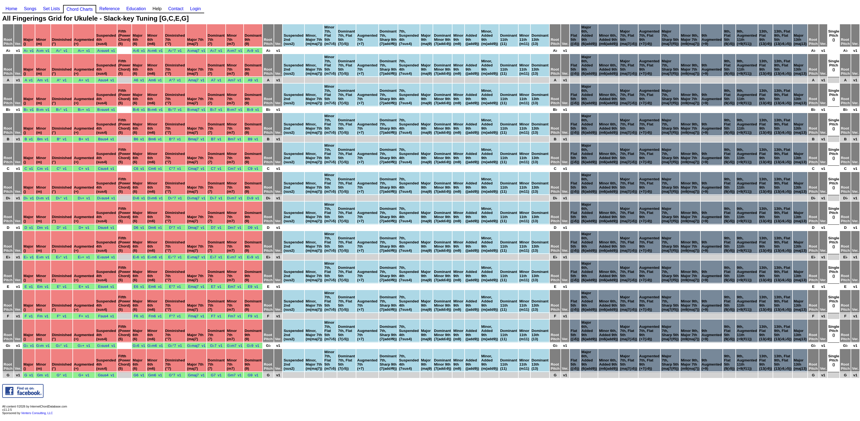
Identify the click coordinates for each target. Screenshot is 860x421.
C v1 (29, 169)
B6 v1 (139, 139)
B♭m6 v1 (155, 110)
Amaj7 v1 (196, 80)
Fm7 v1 (234, 316)
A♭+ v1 (84, 51)
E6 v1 (139, 287)
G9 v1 (253, 375)
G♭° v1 (62, 346)
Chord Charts (79, 9)
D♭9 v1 (253, 198)
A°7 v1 (175, 80)
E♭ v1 (29, 257)
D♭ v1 (29, 198)
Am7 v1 (234, 80)
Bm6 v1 (155, 139)
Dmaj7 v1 (196, 228)
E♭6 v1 (139, 257)
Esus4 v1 (106, 287)
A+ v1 (84, 80)
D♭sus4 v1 (106, 198)
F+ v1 (84, 316)
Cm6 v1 (155, 169)
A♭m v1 (42, 51)
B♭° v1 (62, 110)
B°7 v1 (175, 139)
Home (11, 8)
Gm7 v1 (234, 375)
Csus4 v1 (106, 169)
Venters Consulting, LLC (37, 413)
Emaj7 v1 (196, 287)
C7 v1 (216, 169)
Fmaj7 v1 (196, 316)
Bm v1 (42, 139)
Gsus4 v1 (106, 375)
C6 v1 (139, 169)
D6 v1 (139, 228)
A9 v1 (253, 80)
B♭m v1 (42, 110)
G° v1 (61, 375)
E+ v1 (84, 287)
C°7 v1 (175, 169)
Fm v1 (42, 316)
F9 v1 (253, 316)
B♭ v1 (29, 110)
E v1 (29, 287)
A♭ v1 (29, 51)
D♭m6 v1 (155, 198)
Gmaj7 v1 (196, 375)
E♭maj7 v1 (196, 257)
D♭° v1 (62, 198)
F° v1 (62, 316)
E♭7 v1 (216, 257)
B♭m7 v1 (234, 110)
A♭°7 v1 (175, 51)
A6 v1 (139, 80)
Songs (30, 8)
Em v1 (42, 287)
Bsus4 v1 (106, 139)
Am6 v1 (155, 80)
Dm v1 (43, 228)
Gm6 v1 (155, 375)
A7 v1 (216, 80)
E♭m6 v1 (155, 257)
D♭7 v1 (216, 198)
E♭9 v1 (253, 257)
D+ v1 (84, 228)
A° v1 (62, 80)
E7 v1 (216, 287)
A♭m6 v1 (155, 51)
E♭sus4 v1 (106, 257)
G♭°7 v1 (175, 346)
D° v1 (62, 228)
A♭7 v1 (216, 51)
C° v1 (62, 169)
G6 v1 (139, 375)
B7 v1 (216, 139)
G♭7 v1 (216, 346)
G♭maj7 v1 (196, 346)
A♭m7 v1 (234, 51)
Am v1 (42, 80)
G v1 (28, 375)
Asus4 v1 (106, 80)
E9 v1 (253, 287)
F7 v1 (216, 316)
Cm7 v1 (235, 169)
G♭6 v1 (139, 346)
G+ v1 (84, 375)
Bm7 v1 (234, 139)
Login (195, 8)
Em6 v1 (155, 287)
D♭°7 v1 (175, 198)
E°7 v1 (175, 287)
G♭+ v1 (84, 346)
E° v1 (62, 287)
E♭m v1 (42, 257)
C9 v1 (253, 169)
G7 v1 (216, 375)
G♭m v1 (43, 346)
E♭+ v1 (84, 257)
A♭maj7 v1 (196, 51)
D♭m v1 (43, 198)
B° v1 (62, 139)
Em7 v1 (234, 287)
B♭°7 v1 (175, 110)
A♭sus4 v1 (106, 51)
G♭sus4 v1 (106, 346)
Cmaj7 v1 (196, 169)
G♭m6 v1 (155, 346)
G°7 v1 (175, 375)
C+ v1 (84, 169)
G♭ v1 (28, 346)
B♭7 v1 (216, 110)
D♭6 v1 (139, 198)
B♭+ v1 (84, 110)
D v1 (29, 228)
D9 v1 (253, 228)
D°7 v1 (175, 228)
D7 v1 (216, 228)
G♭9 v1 (253, 346)
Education (136, 8)
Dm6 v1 (155, 228)
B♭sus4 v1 (106, 110)
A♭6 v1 (139, 51)
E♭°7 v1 (175, 257)
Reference (109, 8)
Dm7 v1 (235, 228)
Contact (175, 8)
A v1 (29, 80)
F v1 (29, 316)
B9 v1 (253, 139)
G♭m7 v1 (234, 346)
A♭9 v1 (253, 51)
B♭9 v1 (253, 110)
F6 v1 (139, 316)
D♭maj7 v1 (196, 198)
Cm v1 (43, 169)
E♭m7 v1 (234, 257)
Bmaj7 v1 (196, 139)
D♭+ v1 (84, 198)
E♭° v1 (62, 257)
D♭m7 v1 (234, 198)
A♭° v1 (62, 51)
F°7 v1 (175, 316)
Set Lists (51, 8)
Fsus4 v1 (106, 316)
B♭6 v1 (139, 110)
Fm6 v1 (155, 316)
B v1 (29, 139)
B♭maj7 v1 (196, 110)
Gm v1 (43, 375)
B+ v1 (84, 139)
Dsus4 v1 (106, 228)
